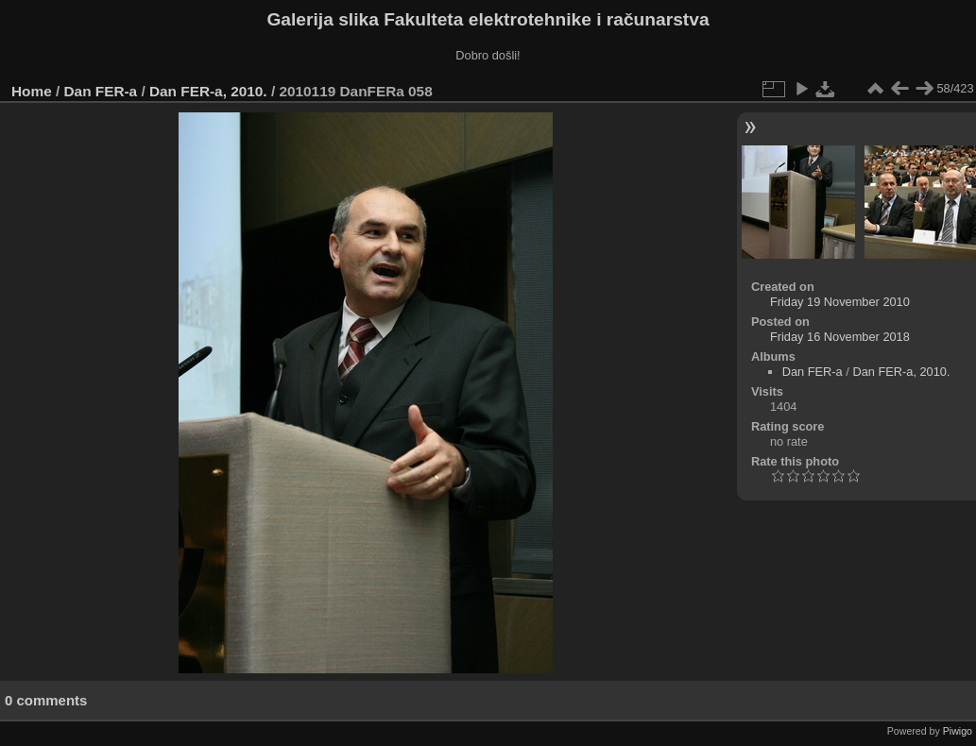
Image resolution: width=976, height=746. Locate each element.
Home (31, 91)
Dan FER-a (101, 91)
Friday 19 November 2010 (840, 302)
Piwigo (957, 731)
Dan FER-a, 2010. (208, 91)
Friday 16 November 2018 (840, 337)
